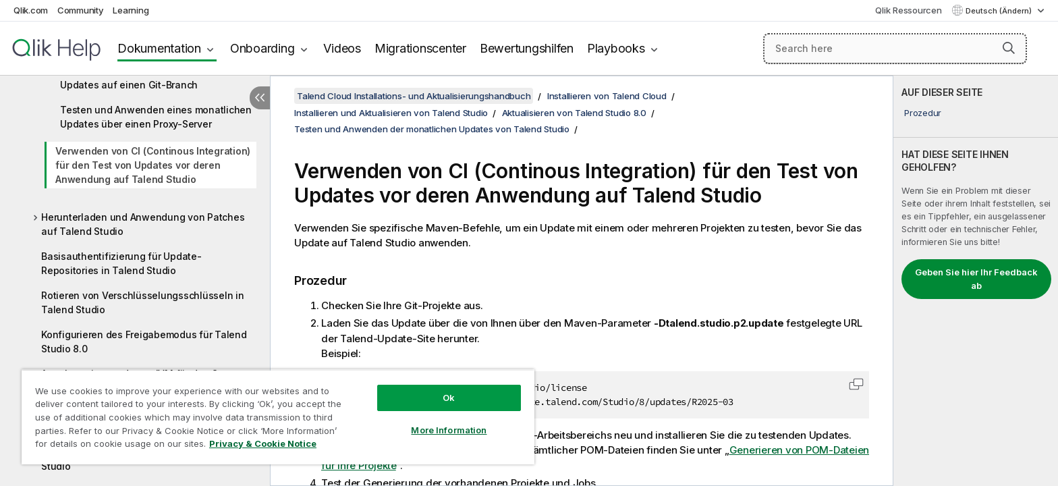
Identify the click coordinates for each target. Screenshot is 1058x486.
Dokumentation (159, 48)
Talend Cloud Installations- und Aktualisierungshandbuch (413, 95)
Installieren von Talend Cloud (607, 95)
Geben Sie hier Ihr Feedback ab (976, 279)
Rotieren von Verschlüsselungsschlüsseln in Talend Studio (142, 302)
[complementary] (975, 281)
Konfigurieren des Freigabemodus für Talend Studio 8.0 (144, 341)
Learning (130, 10)
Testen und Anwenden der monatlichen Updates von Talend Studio (431, 129)
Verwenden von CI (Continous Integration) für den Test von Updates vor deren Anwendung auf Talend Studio (152, 165)
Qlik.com (30, 10)
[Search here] (895, 48)
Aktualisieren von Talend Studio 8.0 (574, 112)
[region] (278, 416)
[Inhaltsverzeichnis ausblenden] (260, 97)
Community (80, 10)
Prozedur (922, 112)
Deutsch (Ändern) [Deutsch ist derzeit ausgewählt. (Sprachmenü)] (1000, 11)
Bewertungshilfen (527, 48)
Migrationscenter (420, 48)
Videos (342, 48)
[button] (1009, 48)
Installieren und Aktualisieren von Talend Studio (391, 112)
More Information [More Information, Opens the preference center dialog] (448, 430)
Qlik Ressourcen (908, 10)
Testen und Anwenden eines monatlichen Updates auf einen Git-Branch (156, 77)
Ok (449, 397)
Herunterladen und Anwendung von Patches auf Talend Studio (142, 224)
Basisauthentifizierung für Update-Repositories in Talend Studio (121, 263)
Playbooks (616, 48)
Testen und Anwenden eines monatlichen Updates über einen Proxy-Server (156, 117)
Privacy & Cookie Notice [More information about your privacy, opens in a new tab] (262, 443)
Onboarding (262, 48)
